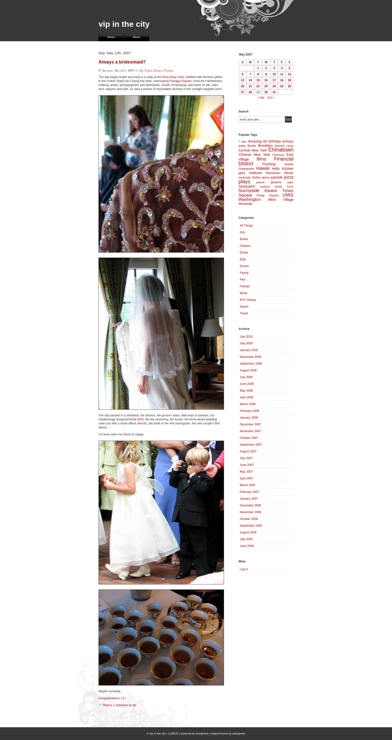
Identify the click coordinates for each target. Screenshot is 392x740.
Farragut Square (180, 81)
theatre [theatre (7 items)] (270, 190)
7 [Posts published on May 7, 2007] (250, 74)
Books (244, 239)
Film (243, 279)
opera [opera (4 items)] (266, 177)
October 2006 (249, 519)
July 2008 (246, 377)
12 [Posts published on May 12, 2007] (289, 74)
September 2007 (251, 444)
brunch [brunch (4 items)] (279, 146)
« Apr (261, 97)
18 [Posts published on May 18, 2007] (282, 80)
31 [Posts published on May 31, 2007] (274, 92)
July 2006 (246, 539)
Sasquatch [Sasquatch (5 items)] (246, 186)
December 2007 (250, 424)
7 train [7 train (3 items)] (242, 141)
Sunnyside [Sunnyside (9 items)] (249, 190)
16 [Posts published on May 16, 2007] (266, 80)
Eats (243, 259)
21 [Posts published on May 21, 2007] (250, 86)
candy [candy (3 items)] (290, 145)
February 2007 (249, 492)
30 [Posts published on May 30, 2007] (266, 92)
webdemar (238, 733)
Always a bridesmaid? (122, 62)
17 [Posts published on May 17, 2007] (274, 80)
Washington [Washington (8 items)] (249, 199)
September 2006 (251, 525)
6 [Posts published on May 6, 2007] (243, 74)
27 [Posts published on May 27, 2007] (242, 92)
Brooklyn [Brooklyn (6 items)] (265, 145)
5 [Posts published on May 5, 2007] (289, 68)
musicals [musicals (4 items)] (244, 177)
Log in (244, 569)
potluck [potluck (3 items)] (260, 182)
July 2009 (246, 343)
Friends (169, 70)
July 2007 (246, 458)
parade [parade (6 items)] (277, 177)
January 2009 (249, 350)
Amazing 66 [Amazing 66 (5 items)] (257, 141)
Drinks (244, 252)
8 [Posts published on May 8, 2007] (258, 74)
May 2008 (246, 390)
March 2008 (248, 404)
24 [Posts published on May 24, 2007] (274, 86)
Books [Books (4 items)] (252, 146)
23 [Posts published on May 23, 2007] (266, 86)
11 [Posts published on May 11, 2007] (282, 74)
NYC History (248, 300)
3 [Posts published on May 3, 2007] (274, 68)
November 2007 (250, 431)
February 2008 (249, 411)
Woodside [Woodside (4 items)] (245, 204)
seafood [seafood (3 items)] (265, 186)
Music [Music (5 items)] (289, 173)
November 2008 (250, 357)
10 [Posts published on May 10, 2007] (274, 74)
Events (158, 70)
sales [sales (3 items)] (290, 182)
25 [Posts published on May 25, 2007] (282, 86)
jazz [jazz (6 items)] (241, 173)
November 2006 (250, 512)
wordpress (202, 733)
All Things (146, 70)
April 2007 (246, 478)
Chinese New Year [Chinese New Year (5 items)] (254, 155)
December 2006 (250, 505)
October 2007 (249, 438)
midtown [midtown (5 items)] (255, 173)
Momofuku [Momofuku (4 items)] (273, 173)
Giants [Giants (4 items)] (289, 164)
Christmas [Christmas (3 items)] (278, 154)
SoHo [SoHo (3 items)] (290, 186)
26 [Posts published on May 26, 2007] (289, 86)
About (136, 37)
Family (244, 273)
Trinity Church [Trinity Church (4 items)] (267, 195)
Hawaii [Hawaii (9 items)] (263, 168)
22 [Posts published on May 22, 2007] (258, 86)
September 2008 (251, 363)
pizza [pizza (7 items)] (289, 177)
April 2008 (246, 397)
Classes (245, 246)
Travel (244, 313)
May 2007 (246, 471)
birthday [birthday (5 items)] (274, 141)
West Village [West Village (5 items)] (281, 200)
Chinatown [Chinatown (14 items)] (281, 150)
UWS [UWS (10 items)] (288, 195)
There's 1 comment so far (119, 705)
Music (244, 293)
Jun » (270, 97)
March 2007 (248, 485)
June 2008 (247, 384)
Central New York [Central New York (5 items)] (252, 150)
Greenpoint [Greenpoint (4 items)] (246, 169)
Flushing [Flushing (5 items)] (269, 164)
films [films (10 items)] (261, 159)
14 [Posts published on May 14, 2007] (250, 80)
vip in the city (124, 24)
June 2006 (247, 546)
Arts (242, 232)
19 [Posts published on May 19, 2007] (289, 80)
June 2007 (247, 465)
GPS (140, 419)
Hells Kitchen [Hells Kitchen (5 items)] (283, 169)
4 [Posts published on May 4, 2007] (282, 68)
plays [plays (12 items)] (244, 181)
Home (110, 37)
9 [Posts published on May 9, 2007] (266, 74)
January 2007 (249, 498)
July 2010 (246, 336)
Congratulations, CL (111, 698)
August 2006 (248, 532)
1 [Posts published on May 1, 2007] (258, 68)
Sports (244, 306)
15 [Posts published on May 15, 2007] (258, 80)
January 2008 (249, 417)
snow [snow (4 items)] (278, 186)
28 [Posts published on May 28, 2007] (250, 92)
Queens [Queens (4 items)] (276, 182)
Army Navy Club (173, 77)
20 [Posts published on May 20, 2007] (242, 86)
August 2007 (248, 451)
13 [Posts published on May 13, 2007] (242, 80)
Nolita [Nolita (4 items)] (256, 177)
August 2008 (248, 370)
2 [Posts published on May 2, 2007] (266, 68)
